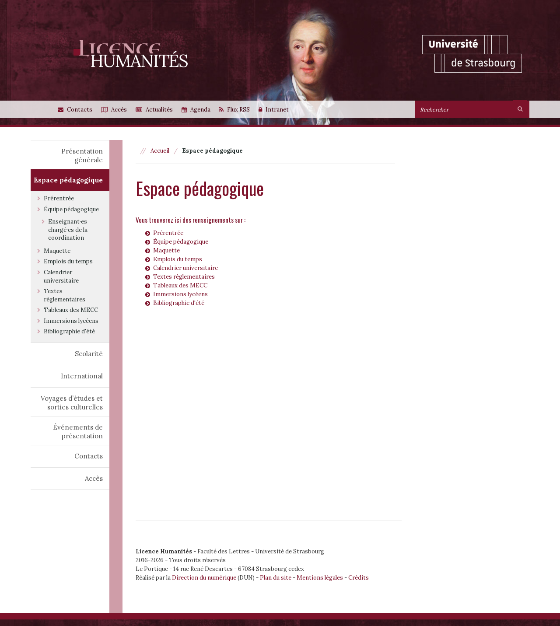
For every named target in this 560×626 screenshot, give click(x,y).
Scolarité (89, 354)
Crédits (358, 577)
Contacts (88, 456)
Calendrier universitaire (185, 268)
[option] (300, 62)
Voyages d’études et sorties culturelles (72, 402)
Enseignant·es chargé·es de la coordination (68, 229)
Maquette (166, 250)
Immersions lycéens (180, 294)
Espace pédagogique (68, 180)
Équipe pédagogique (180, 241)
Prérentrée (168, 233)
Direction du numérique (204, 577)
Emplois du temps (177, 259)
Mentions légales (320, 577)
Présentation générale (82, 155)
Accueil (159, 150)
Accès (94, 478)
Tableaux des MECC (180, 285)
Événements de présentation (78, 431)
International (82, 376)
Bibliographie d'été (178, 303)
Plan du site (275, 577)
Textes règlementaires (184, 276)
